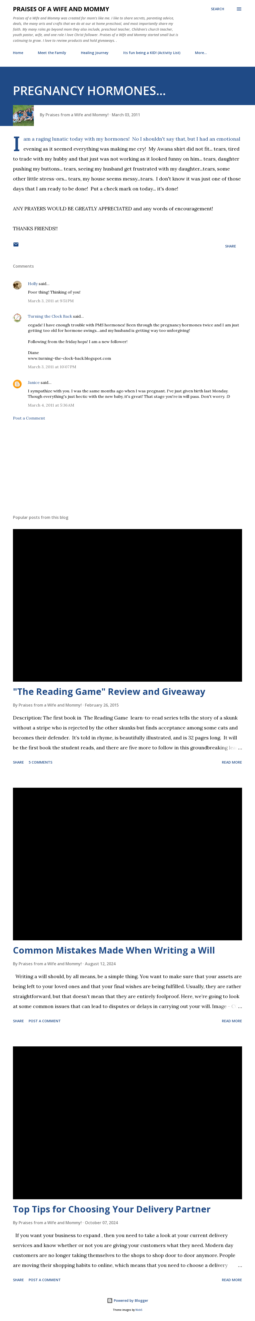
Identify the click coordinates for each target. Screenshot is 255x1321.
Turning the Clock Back (50, 316)
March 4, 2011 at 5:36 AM (51, 405)
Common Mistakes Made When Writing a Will (114, 950)
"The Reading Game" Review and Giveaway (109, 691)
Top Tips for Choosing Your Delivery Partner (112, 1209)
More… (201, 52)
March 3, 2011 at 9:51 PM (51, 300)
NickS (138, 1310)
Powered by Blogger (127, 1300)
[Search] (217, 9)
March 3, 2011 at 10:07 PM (52, 366)
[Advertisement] (127, 472)
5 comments (40, 762)
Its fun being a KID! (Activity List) (151, 52)
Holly (33, 283)
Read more (232, 762)
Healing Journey (95, 52)
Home (18, 52)
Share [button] (230, 246)
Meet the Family (52, 52)
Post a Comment (29, 418)
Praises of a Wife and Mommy (61, 9)
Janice (34, 382)
